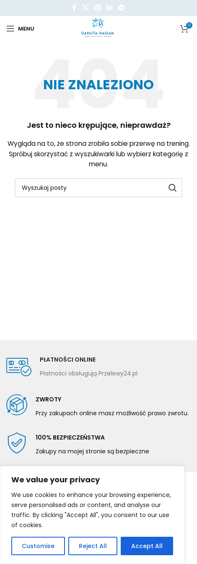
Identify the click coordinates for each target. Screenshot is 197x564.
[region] (92, 515)
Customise (38, 546)
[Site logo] (98, 28)
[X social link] (85, 7)
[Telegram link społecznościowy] (121, 7)
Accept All (147, 546)
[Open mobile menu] (20, 28)
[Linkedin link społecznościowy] (109, 7)
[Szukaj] (98, 187)
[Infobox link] (71, 367)
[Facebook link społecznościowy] (74, 7)
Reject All (93, 546)
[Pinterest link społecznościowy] (97, 7)
